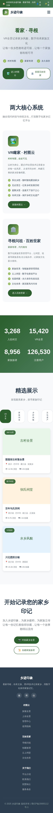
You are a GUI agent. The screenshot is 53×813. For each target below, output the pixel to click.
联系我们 (26, 779)
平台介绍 (26, 774)
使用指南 (26, 726)
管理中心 (26, 721)
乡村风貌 (33, 416)
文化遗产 (47, 416)
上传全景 (26, 716)
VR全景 (5, 416)
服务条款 (26, 789)
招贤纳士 (26, 784)
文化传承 (26, 758)
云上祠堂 (26, 753)
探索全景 (26, 711)
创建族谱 (26, 748)
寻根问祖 (26, 743)
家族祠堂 (19, 416)
